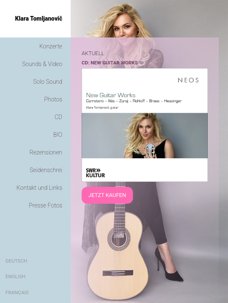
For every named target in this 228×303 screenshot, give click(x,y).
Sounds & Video (42, 64)
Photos (53, 99)
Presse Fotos (45, 205)
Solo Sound (47, 81)
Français (17, 292)
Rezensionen (45, 152)
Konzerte (51, 46)
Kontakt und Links (39, 187)
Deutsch (16, 261)
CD (58, 117)
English (15, 276)
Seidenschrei (46, 170)
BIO (57, 134)
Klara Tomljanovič (38, 18)
